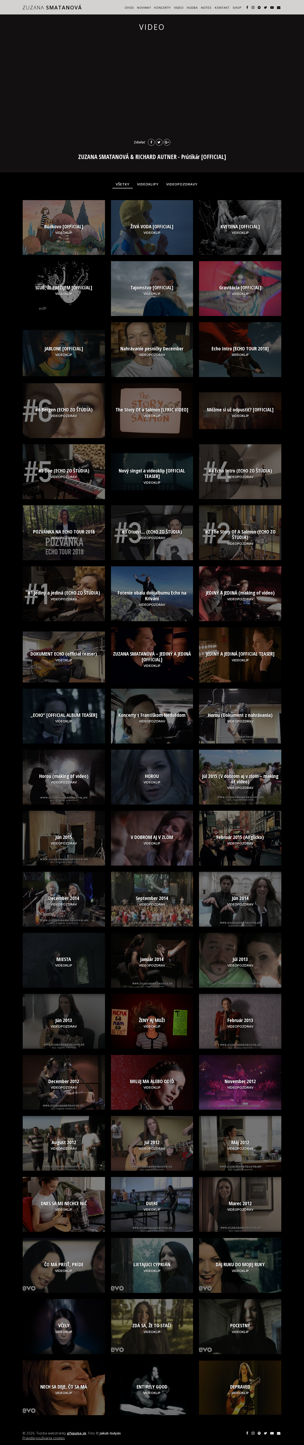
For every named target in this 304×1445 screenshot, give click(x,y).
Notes (206, 8)
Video (179, 8)
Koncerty (162, 8)
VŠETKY (122, 184)
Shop (237, 8)
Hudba (192, 8)
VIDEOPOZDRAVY (181, 184)
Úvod (129, 8)
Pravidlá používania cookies (43, 1438)
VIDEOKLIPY (147, 184)
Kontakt (222, 8)
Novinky (144, 8)
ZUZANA (52, 7)
